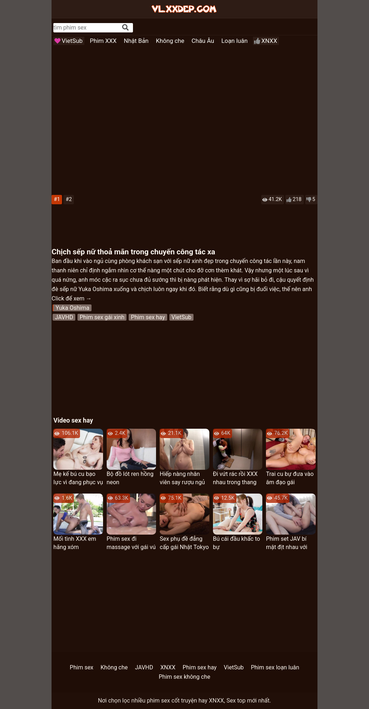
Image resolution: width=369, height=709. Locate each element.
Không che (170, 40)
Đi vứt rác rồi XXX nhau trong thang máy (235, 478)
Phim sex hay (148, 317)
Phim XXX (103, 40)
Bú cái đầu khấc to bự (236, 542)
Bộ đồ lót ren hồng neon (130, 478)
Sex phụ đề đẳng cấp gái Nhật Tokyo (184, 542)
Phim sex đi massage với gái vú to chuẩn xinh (131, 543)
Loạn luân (234, 40)
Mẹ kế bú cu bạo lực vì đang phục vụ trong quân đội (78, 478)
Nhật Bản (136, 40)
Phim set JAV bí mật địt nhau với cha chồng (286, 543)
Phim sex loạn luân (275, 667)
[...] (87, 27)
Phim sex (81, 667)
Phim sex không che (184, 676)
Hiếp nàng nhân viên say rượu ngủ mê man (182, 478)
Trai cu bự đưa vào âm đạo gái (290, 478)
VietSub (72, 40)
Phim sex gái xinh (102, 317)
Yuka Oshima (72, 307)
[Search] (125, 27)
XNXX (269, 40)
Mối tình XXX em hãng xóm (74, 542)
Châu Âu (203, 40)
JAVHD (64, 317)
